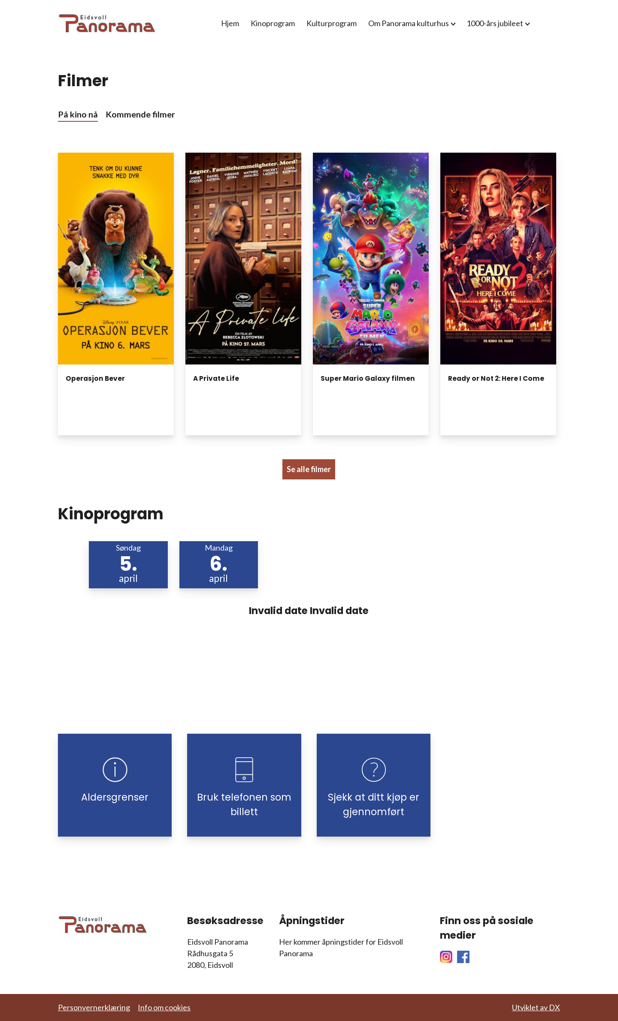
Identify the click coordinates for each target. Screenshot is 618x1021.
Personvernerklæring (94, 1007)
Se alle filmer (309, 469)
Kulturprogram (331, 23)
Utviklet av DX (536, 1007)
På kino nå (78, 114)
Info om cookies (164, 1007)
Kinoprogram (273, 23)
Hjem (230, 23)
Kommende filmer (140, 114)
